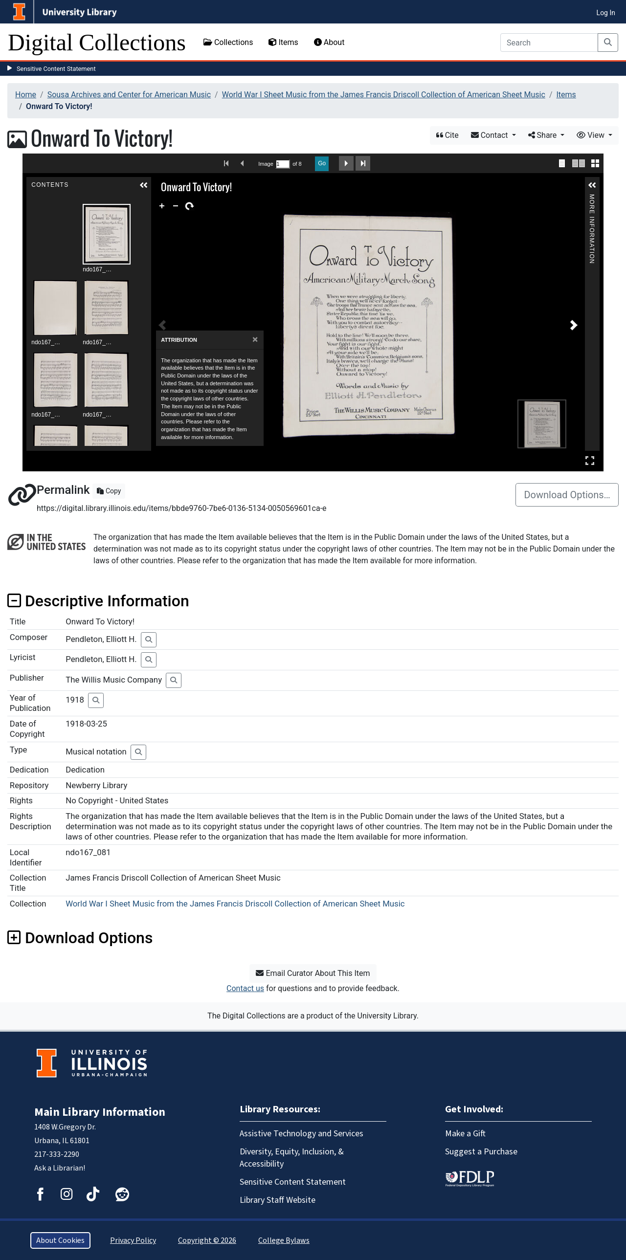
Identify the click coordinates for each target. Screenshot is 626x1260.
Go (322, 163)
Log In (606, 13)
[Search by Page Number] (282, 164)
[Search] (549, 42)
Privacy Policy (133, 1240)
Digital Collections (97, 42)
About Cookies (60, 1240)
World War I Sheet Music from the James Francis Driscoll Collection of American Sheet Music (383, 94)
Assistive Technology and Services (301, 1133)
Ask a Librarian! (59, 1168)
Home (25, 94)
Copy (109, 491)
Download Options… (567, 495)
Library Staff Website (277, 1200)
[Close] (255, 339)
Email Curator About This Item (313, 973)
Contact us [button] (245, 988)
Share (543, 135)
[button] (144, 185)
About (329, 42)
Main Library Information (99, 1112)
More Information (591, 198)
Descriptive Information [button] (98, 601)
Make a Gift (465, 1133)
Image (265, 164)
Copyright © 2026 (207, 1240)
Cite (447, 135)
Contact (490, 135)
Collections (228, 42)
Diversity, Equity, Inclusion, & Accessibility (292, 1158)
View (591, 135)
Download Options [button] (80, 937)
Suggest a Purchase (481, 1152)
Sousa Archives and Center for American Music (129, 94)
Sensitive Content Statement (56, 68)
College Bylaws (284, 1240)
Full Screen (589, 460)
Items (283, 42)
